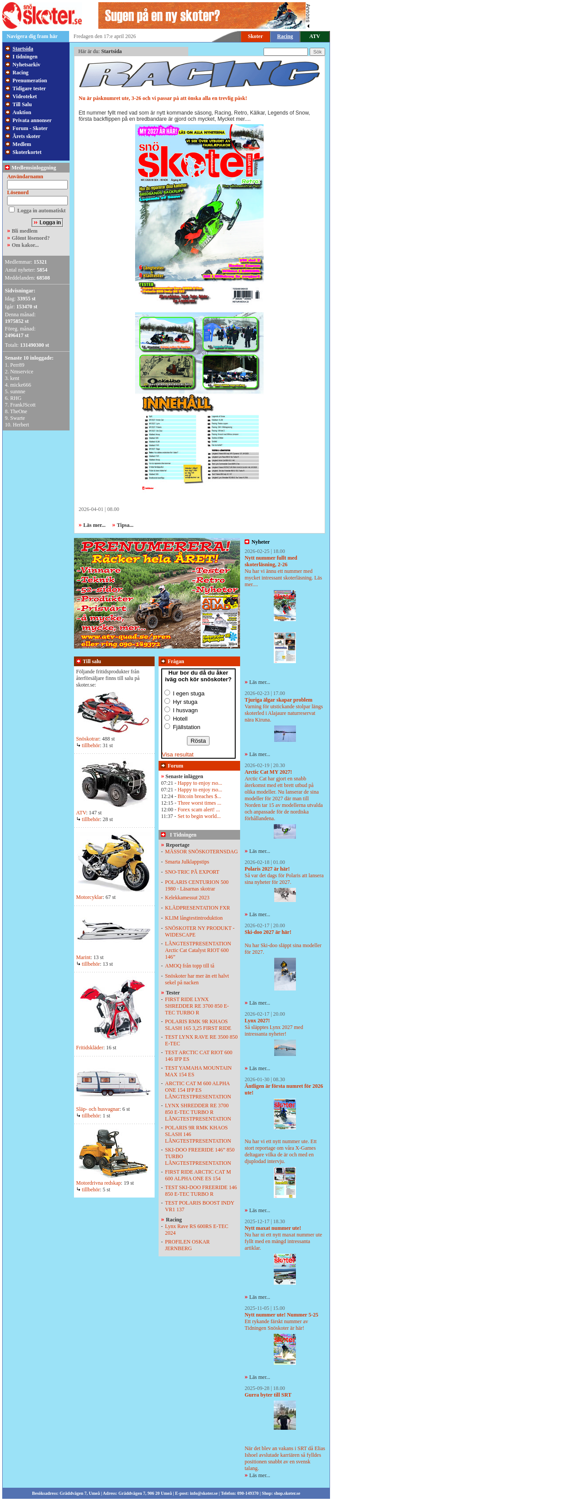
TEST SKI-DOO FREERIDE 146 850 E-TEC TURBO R (201, 1190)
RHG (15, 398)
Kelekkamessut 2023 (187, 897)
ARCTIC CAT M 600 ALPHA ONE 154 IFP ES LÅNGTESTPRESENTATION (198, 1090)
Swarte (17, 418)
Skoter (255, 36)
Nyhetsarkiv (26, 64)
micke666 (20, 385)
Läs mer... (259, 682)
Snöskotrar (87, 739)
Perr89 (17, 365)
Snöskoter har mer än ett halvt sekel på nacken (197, 979)
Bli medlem (25, 231)
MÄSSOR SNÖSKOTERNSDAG (201, 851)
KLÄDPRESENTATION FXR (197, 908)
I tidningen (24, 57)
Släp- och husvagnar (98, 1109)
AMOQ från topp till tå (189, 966)
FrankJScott (22, 405)
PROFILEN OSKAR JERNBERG (187, 1245)
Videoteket (24, 96)
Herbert (21, 425)
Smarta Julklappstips (187, 862)
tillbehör (88, 745)
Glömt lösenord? (31, 238)
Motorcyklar (89, 897)
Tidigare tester (29, 88)
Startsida (22, 49)
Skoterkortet (26, 152)
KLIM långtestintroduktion (194, 918)
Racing (20, 72)
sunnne (17, 391)
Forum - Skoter (29, 128)
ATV (314, 36)
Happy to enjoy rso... (200, 783)
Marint (83, 957)
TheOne (18, 411)
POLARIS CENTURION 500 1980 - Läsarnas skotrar (197, 885)
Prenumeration (29, 80)
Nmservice (21, 372)
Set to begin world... (199, 816)
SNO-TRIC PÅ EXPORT (192, 872)
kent (14, 378)
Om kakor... (25, 245)
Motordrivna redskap (98, 1183)
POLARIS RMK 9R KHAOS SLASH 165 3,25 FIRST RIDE (198, 1024)
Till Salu (21, 104)
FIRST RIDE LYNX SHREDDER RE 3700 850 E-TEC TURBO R (197, 1006)
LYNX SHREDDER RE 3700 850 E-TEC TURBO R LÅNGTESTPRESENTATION (198, 1112)
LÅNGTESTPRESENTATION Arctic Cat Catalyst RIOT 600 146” (198, 950)
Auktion (21, 112)
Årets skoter (26, 136)
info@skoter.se (204, 1493)
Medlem (21, 144)
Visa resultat (178, 754)
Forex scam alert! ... (199, 809)
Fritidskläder (89, 1047)
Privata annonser (31, 120)
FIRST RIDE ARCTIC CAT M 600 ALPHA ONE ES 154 (198, 1175)
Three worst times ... (199, 803)
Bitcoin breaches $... (199, 796)
